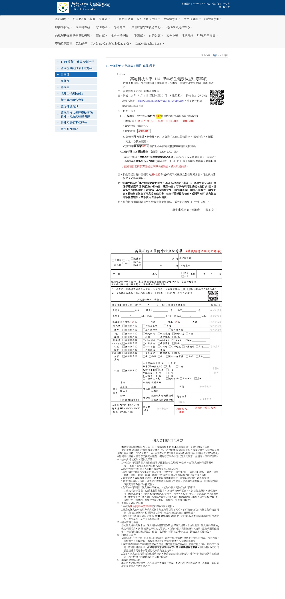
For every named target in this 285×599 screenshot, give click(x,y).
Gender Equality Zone (150, 44)
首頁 (215, 55)
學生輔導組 (85, 28)
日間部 (65, 74)
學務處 (105, 20)
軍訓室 (140, 36)
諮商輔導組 (213, 20)
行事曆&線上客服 (84, 19)
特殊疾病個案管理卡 (74, 122)
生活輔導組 (172, 20)
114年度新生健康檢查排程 (77, 61)
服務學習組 (64, 28)
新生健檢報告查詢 (72, 99)
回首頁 (226, 7)
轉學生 (65, 87)
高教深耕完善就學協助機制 (74, 36)
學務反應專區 (64, 43)
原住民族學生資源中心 (147, 28)
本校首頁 (186, 3)
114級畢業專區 (208, 36)
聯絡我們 (216, 3)
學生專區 (104, 28)
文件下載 (172, 35)
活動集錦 (187, 35)
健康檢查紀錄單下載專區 (77, 68)
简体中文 (205, 3)
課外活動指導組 (149, 20)
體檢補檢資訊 (69, 106)
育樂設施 (156, 36)
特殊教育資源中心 (180, 28)
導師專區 (121, 28)
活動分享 (82, 43)
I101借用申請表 (123, 19)
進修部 (65, 80)
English (195, 3)
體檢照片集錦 (69, 129)
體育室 (102, 36)
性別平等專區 (121, 36)
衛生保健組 (193, 20)
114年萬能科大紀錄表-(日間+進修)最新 (130, 65)
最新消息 (63, 20)
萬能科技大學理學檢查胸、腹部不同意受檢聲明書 (78, 114)
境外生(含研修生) (72, 93)
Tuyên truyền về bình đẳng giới (112, 44)
